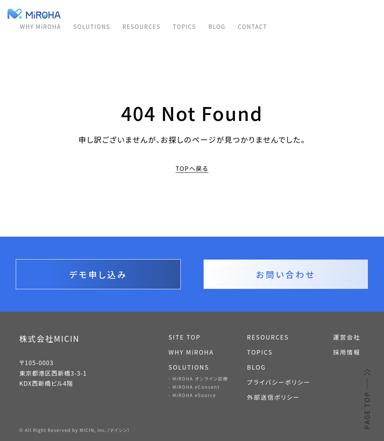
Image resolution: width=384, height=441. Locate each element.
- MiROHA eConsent (194, 387)
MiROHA (61, 14)
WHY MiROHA (40, 26)
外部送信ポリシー (273, 397)
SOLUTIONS (92, 26)
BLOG (217, 26)
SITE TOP (184, 336)
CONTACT (252, 26)
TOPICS (184, 26)
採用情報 (346, 351)
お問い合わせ (285, 274)
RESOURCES (141, 26)
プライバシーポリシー (279, 382)
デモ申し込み (98, 274)
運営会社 (346, 336)
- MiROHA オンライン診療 (198, 378)
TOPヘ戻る (192, 168)
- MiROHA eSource (192, 395)
